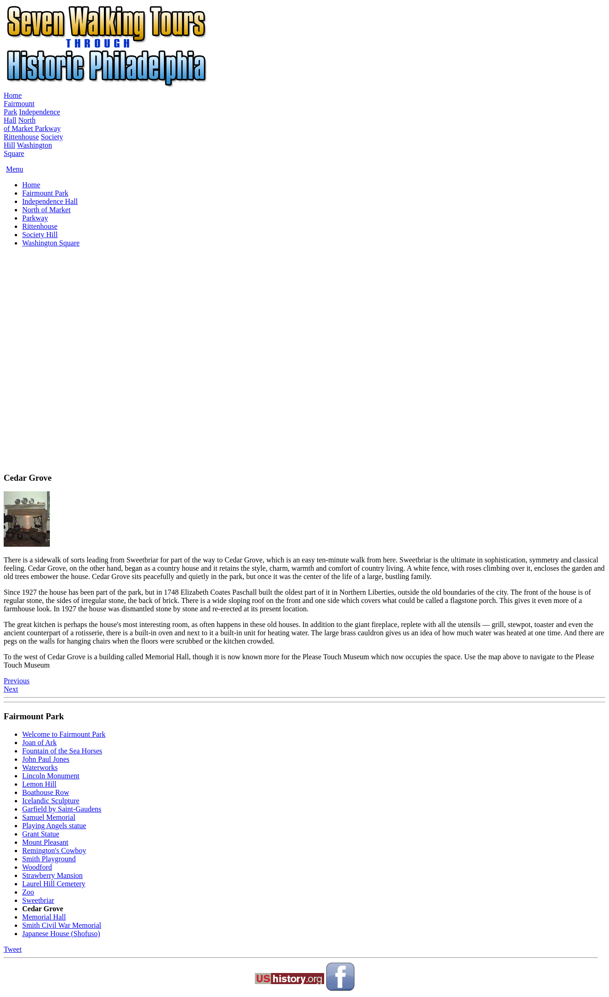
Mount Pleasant (45, 842)
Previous (17, 681)
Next (11, 689)
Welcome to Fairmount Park (63, 734)
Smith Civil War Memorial (61, 925)
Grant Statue (40, 834)
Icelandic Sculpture (50, 801)
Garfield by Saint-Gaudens (62, 809)
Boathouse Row (45, 792)
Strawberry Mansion (52, 875)
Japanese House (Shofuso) (61, 933)
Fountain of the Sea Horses (62, 751)
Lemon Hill (39, 784)
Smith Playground (49, 859)
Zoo (28, 892)
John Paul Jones (45, 759)
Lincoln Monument (50, 776)
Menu (14, 169)
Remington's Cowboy (54, 850)
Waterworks (40, 767)
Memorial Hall (44, 917)
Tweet (13, 949)
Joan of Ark (39, 742)
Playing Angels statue (54, 826)
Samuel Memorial (48, 817)
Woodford (37, 867)
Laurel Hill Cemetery (53, 884)
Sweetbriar (38, 900)
